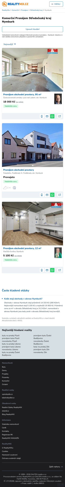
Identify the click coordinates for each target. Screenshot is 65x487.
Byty (3, 367)
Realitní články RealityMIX (12, 407)
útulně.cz (5, 411)
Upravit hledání (32, 29)
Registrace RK (7, 434)
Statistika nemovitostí (10, 424)
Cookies (5, 451)
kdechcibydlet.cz (8, 398)
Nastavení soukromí (9, 455)
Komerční (5, 381)
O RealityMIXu (7, 448)
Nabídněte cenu (11, 106)
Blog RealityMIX (8, 414)
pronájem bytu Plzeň (10, 338)
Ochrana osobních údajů (11, 458)
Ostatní (5, 384)
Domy (4, 370)
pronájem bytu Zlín (41, 349)
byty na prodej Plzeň (10, 335)
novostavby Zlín (40, 352)
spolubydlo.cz (7, 394)
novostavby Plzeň (9, 341)
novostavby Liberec (10, 349)
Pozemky (5, 377)
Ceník (4, 428)
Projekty (5, 374)
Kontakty (5, 431)
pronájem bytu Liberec (11, 346)
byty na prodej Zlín (41, 346)
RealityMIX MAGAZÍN (10, 438)
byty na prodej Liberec (11, 344)
